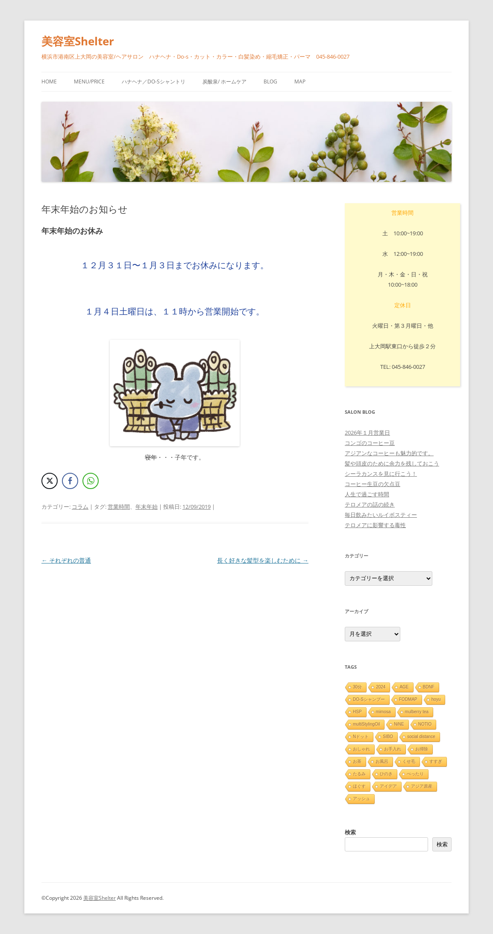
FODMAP (408, 699)
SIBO (388, 736)
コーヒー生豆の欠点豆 (372, 484)
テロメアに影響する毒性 (375, 525)
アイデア (388, 786)
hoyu (436, 699)
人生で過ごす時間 (367, 494)
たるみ (359, 773)
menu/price (89, 81)
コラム (80, 506)
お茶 (357, 761)
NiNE (399, 724)
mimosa (383, 711)
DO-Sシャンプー (369, 699)
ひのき (386, 773)
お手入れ (392, 749)
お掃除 (421, 749)
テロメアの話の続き (370, 504)
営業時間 (119, 506)
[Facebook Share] (70, 481)
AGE (403, 687)
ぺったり (415, 773)
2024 (380, 687)
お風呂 (382, 761)
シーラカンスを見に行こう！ (381, 473)
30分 (357, 687)
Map (299, 81)
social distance (421, 736)
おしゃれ (361, 749)
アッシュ (361, 798)
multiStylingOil (366, 724)
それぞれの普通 (66, 560)
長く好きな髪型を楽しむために (262, 560)
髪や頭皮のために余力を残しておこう (392, 463)
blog (270, 81)
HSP (357, 711)
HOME (49, 81)
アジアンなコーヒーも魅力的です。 (389, 453)
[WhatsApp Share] (90, 481)
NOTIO (425, 724)
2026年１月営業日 (367, 432)
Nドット (361, 736)
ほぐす (359, 786)
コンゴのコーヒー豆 (370, 443)
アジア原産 (421, 786)
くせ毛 (408, 761)
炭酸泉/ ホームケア (224, 81)
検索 (350, 832)
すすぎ (435, 761)
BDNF (428, 687)
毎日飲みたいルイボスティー (381, 515)
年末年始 (146, 506)
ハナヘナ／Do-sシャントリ (153, 81)
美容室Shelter (77, 41)
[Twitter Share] (49, 481)
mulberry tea (417, 711)
